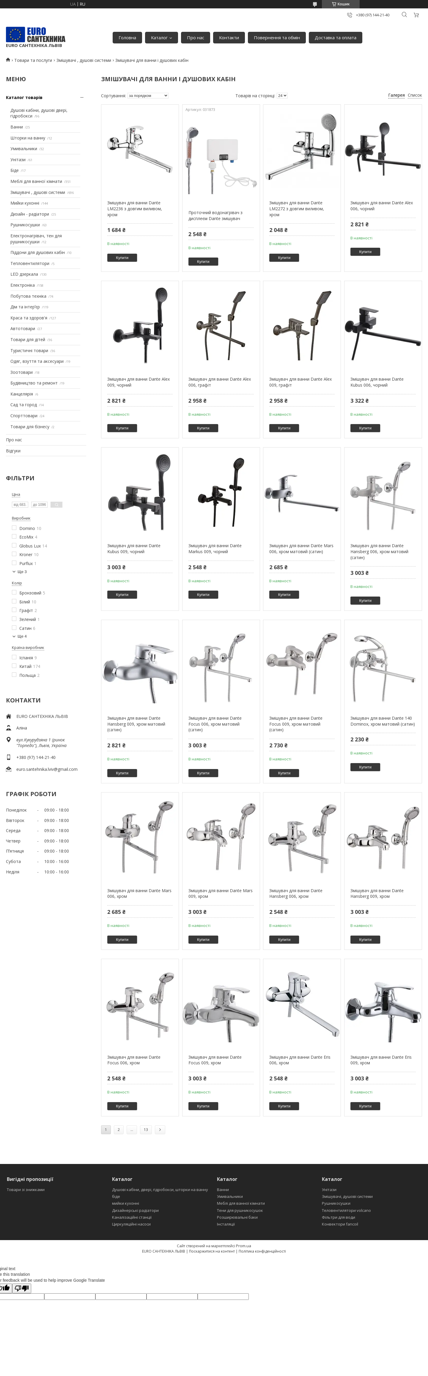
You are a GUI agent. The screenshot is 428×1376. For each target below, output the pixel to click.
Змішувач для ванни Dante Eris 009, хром (381, 1060)
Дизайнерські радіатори (135, 1210)
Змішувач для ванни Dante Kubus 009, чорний (133, 548)
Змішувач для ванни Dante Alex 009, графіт (300, 382)
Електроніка (22, 285)
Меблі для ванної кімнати (36, 181)
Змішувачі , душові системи (83, 60)
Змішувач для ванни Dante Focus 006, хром (133, 1060)
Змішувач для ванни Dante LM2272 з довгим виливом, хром (296, 208)
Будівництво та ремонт (34, 383)
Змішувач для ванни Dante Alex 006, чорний (381, 205)
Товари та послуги (33, 60)
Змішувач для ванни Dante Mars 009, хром (220, 893)
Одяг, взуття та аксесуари (37, 361)
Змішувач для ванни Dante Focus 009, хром (215, 1060)
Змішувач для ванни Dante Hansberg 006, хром (295, 893)
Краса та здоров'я (28, 318)
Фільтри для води (338, 1217)
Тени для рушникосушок (240, 1210)
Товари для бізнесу (29, 426)
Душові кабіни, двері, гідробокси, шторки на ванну (160, 1189)
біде (116, 1196)
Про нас (195, 37)
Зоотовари (21, 372)
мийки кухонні (125, 1203)
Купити (122, 257)
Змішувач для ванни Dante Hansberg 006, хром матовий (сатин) (379, 551)
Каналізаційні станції (132, 1217)
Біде (14, 170)
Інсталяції (226, 1224)
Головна (127, 37)
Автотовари (22, 328)
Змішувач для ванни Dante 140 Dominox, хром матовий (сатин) (382, 721)
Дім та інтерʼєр (25, 307)
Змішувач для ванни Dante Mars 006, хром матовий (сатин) (301, 548)
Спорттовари (23, 415)
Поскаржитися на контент (212, 1251)
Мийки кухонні (24, 203)
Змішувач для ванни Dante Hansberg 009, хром (377, 893)
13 (146, 1129)
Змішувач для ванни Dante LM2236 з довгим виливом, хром (134, 208)
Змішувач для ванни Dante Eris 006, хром (300, 1060)
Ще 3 (22, 571)
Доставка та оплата (335, 37)
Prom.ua (243, 1245)
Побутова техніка (28, 296)
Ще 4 (22, 636)
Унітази (18, 159)
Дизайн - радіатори (29, 214)
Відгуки (13, 451)
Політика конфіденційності (262, 1251)
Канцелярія (21, 394)
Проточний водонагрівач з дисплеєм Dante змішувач (215, 215)
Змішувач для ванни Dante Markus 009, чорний (215, 548)
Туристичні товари (29, 350)
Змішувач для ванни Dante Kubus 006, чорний (377, 382)
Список (415, 95)
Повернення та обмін (277, 37)
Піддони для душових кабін (37, 252)
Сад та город (23, 404)
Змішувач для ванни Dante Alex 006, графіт (219, 382)
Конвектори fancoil (340, 1224)
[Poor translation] (21, 1288)
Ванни (16, 127)
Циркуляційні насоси (131, 1224)
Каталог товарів (24, 97)
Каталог (159, 37)
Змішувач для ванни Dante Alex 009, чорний (138, 382)
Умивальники (23, 148)
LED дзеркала (24, 274)
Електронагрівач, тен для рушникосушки (36, 238)
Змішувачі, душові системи (347, 1196)
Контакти (229, 37)
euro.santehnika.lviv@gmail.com (47, 769)
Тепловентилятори (29, 263)
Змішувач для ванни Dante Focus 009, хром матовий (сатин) (295, 723)
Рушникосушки (25, 224)
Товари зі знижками (26, 1189)
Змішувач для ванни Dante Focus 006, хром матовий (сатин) (215, 723)
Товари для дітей (27, 339)
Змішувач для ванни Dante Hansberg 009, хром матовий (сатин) (136, 723)
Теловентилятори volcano (346, 1210)
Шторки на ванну (27, 138)
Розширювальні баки (237, 1217)
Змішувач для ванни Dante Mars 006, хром (139, 893)
